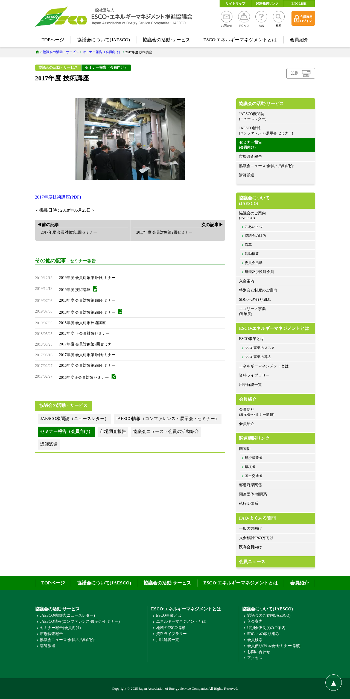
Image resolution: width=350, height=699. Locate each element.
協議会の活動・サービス (58, 67)
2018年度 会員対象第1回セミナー (87, 300)
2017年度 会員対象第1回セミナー (87, 355)
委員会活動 (253, 263)
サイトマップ (235, 3)
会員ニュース (252, 561)
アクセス (244, 19)
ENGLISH (299, 3)
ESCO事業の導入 (258, 357)
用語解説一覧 (250, 385)
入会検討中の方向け (256, 538)
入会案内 (246, 281)
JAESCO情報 (275, 131)
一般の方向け (250, 528)
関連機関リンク (267, 3)
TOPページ (53, 39)
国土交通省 (253, 476)
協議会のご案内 (275, 215)
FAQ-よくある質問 (257, 518)
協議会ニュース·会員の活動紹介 (266, 166)
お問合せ (226, 19)
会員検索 (254, 640)
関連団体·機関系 (253, 494)
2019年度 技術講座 (78, 289)
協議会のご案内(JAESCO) (269, 615)
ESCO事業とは (251, 339)
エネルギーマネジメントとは (264, 366)
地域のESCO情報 (170, 628)
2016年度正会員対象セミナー (87, 377)
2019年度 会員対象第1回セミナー (87, 278)
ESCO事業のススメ (260, 348)
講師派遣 (246, 175)
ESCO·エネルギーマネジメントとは (240, 39)
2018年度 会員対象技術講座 (82, 323)
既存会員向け (250, 547)
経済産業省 (253, 458)
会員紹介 (299, 39)
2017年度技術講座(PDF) (58, 197)
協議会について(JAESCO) (103, 39)
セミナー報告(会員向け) (60, 628)
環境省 (250, 467)
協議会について (275, 201)
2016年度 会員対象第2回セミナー (87, 365)
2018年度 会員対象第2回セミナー (90, 311)
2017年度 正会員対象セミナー (84, 333)
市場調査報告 (250, 157)
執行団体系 (248, 504)
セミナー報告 (83, 261)
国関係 (244, 449)
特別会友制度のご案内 (258, 290)
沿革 (248, 245)
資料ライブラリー (254, 375)
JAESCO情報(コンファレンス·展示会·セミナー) (80, 621)
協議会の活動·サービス (166, 39)
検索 (279, 19)
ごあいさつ (253, 227)
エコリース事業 (275, 311)
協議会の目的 (255, 236)
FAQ (261, 19)
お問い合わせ (258, 652)
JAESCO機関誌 (275, 116)
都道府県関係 (250, 485)
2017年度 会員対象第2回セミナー (87, 344)
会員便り (275, 412)
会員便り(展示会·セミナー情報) (274, 646)
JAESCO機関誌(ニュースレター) (67, 615)
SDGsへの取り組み (255, 300)
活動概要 (252, 254)
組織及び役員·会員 (259, 272)
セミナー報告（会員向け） (106, 67)
